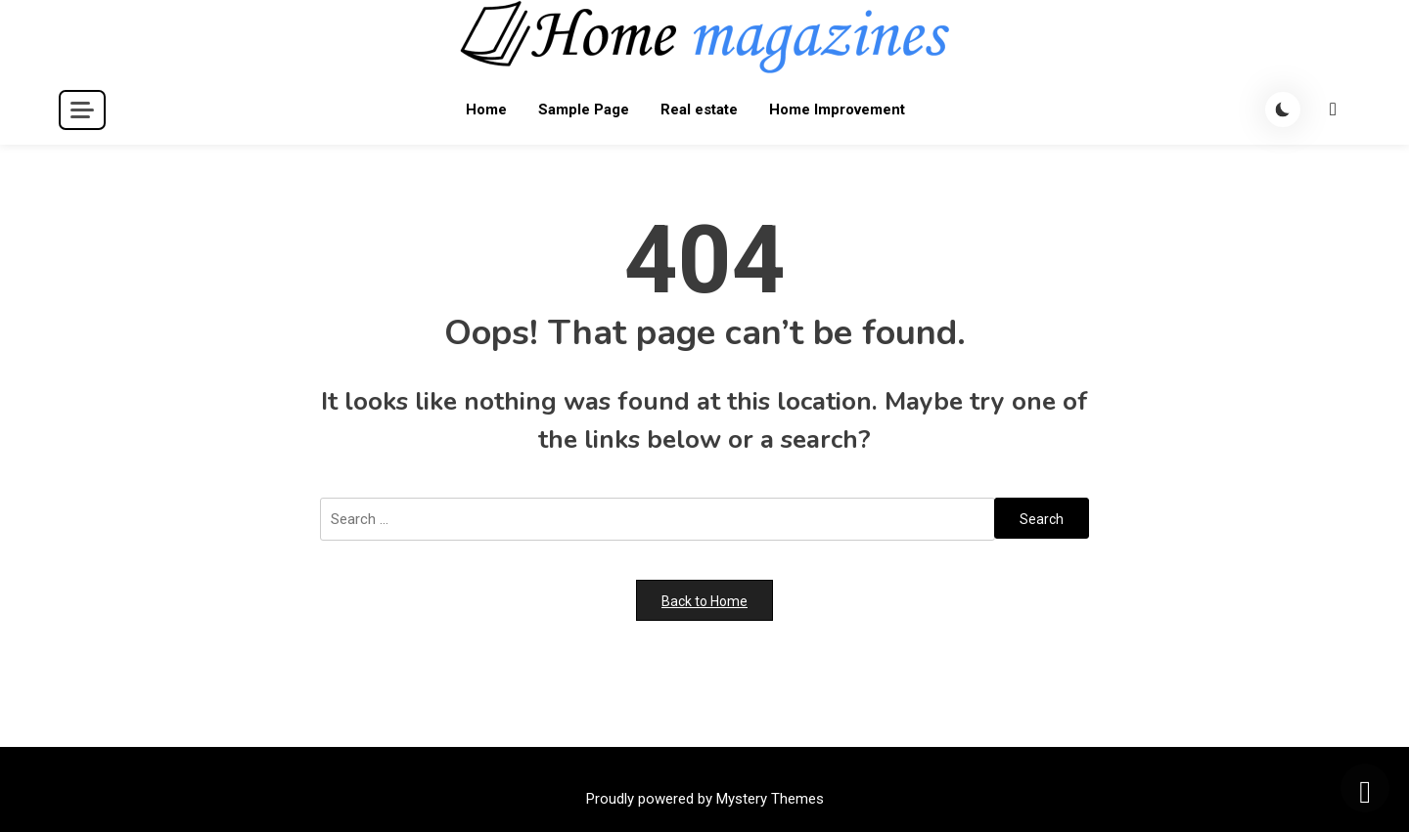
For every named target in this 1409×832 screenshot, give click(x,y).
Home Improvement (837, 109)
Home (486, 109)
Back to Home (704, 601)
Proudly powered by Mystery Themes (705, 799)
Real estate (699, 109)
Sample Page (583, 109)
